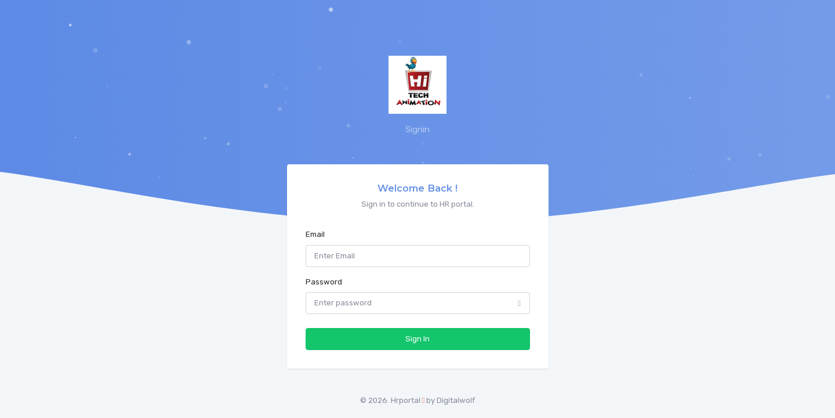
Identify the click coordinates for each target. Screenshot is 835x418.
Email (315, 234)
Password (324, 282)
